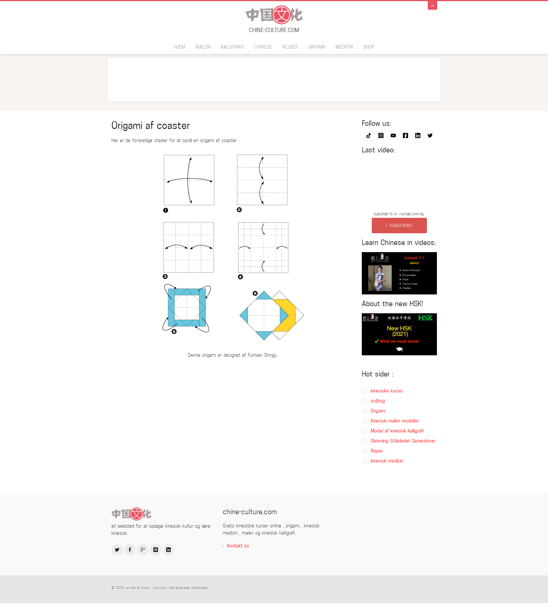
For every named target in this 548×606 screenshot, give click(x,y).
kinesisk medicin (387, 461)
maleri (203, 47)
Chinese (263, 47)
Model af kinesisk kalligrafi (397, 431)
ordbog (378, 401)
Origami (316, 47)
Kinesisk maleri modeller (395, 421)
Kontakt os (238, 546)
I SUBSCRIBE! (399, 225)
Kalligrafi (232, 47)
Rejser (290, 47)
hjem (179, 47)
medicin (344, 47)
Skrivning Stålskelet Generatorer (403, 441)
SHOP (368, 47)
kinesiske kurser (387, 391)
